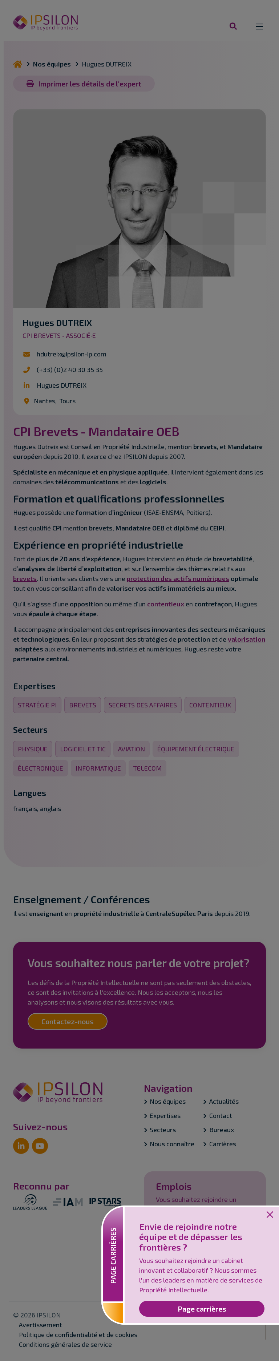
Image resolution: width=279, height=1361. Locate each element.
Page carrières (202, 1308)
